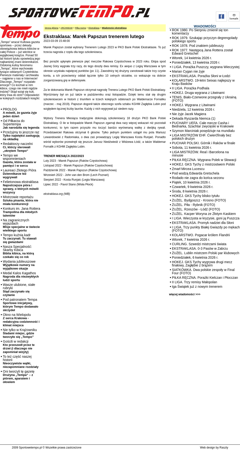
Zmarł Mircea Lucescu (188, 169)
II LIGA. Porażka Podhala (190, 88)
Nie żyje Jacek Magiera (189, 114)
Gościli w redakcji (19, 347)
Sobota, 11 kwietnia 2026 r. (192, 147)
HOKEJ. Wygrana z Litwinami (193, 105)
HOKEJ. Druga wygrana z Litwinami (198, 93)
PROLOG (20, 112)
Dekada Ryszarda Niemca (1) (193, 118)
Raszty (223, 447)
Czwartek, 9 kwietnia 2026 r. (192, 187)
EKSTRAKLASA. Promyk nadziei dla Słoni (203, 223)
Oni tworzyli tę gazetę (19, 377)
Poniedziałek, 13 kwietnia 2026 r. (196, 62)
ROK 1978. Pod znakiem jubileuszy (198, 46)
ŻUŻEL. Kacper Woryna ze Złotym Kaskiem (204, 214)
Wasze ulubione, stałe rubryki (19, 290)
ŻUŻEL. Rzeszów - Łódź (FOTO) (196, 209)
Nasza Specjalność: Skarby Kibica (18, 252)
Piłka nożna (80, 28)
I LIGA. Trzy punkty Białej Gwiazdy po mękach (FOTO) (206, 228)
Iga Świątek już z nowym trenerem (197, 286)
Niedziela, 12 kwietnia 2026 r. (193, 109)
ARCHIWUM (67, 28)
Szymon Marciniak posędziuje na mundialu (203, 131)
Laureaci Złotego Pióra (19, 173)
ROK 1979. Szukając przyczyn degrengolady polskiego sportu (205, 39)
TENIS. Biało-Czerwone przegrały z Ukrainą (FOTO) (204, 98)
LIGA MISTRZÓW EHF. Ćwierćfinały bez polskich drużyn (201, 136)
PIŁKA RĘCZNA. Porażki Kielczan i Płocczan (205, 277)
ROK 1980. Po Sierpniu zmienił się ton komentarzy (200, 31)
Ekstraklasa (94, 28)
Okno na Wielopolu (21, 320)
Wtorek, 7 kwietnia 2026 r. (191, 239)
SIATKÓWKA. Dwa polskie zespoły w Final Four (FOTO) (203, 271)
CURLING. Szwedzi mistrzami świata (199, 244)
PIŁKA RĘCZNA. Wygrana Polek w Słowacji (204, 160)
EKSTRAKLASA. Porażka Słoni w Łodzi (201, 76)
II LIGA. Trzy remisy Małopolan (194, 282)
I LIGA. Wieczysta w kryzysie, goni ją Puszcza (206, 218)
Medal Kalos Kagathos (21, 276)
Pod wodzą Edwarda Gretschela (195, 173)
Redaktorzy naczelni (18, 147)
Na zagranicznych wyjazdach (21, 225)
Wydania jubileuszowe (19, 265)
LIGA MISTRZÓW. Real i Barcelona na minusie (200, 153)
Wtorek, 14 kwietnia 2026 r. (192, 58)
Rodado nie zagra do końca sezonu (198, 178)
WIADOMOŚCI (205, 26)
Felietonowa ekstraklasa (21, 187)
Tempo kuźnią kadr (19, 238)
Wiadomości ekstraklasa (114, 28)
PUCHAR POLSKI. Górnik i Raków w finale (203, 143)
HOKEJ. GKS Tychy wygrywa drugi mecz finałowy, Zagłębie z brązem (202, 263)
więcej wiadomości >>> (184, 294)
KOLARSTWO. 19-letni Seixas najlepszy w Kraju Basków (203, 82)
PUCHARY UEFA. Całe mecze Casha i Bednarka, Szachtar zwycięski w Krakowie (203, 124)
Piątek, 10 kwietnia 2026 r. (191, 182)
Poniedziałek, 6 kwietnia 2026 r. (195, 257)
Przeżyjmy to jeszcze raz (21, 135)
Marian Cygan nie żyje (188, 71)
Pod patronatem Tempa (20, 305)
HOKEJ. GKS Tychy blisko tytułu (195, 196)
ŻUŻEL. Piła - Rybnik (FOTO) (193, 205)
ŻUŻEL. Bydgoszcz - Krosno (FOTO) (199, 200)
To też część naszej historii (21, 362)
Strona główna (51, 28)
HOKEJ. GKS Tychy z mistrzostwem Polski (203, 164)
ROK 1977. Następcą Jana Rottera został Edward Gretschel (202, 51)
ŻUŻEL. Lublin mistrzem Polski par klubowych (205, 253)
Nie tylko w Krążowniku (20, 333)
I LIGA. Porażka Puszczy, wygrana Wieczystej (205, 67)
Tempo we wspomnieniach (19, 160)
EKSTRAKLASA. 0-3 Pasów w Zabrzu (200, 248)
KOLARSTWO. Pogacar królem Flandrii (201, 235)
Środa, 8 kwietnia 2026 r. (190, 191)
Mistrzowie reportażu (20, 200)
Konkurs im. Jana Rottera (21, 212)
